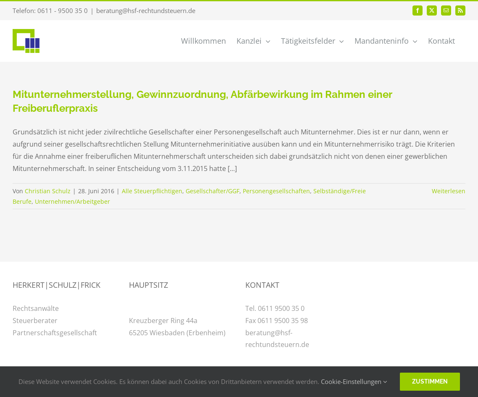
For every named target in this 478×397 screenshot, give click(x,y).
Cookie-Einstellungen (354, 381)
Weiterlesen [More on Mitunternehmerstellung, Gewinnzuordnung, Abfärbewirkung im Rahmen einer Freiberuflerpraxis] (448, 191)
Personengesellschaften (276, 191)
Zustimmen (430, 381)
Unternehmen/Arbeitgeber (72, 201)
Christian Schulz (48, 191)
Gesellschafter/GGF (212, 191)
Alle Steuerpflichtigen (152, 191)
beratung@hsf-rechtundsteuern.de (145, 10)
